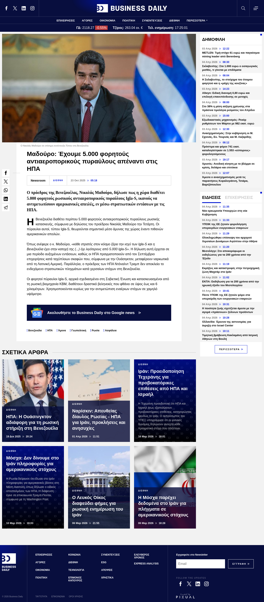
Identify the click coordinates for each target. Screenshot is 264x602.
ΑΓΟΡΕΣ (87, 20)
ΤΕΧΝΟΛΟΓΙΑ (76, 570)
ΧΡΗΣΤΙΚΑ (107, 577)
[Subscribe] (239, 563)
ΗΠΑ (50, 330)
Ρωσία (95, 330)
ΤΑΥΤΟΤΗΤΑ (41, 596)
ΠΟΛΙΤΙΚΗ (128, 20)
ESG (103, 562)
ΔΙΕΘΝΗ (174, 20)
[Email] (200, 563)
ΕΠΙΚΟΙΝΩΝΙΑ (58, 596)
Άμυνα (62, 330)
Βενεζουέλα (35, 330)
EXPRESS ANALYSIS (146, 563)
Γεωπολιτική (78, 330)
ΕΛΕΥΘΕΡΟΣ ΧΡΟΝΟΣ (141, 556)
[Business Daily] (9, 570)
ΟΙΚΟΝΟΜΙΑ (107, 20)
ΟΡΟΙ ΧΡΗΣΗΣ (76, 596)
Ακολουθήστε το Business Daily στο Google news (86, 313)
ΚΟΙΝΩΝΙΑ (74, 554)
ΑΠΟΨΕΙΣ (107, 570)
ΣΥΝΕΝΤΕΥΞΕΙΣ (152, 20)
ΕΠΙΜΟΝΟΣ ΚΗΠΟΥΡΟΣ (75, 579)
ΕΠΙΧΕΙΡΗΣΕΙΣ (66, 20)
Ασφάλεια (111, 330)
